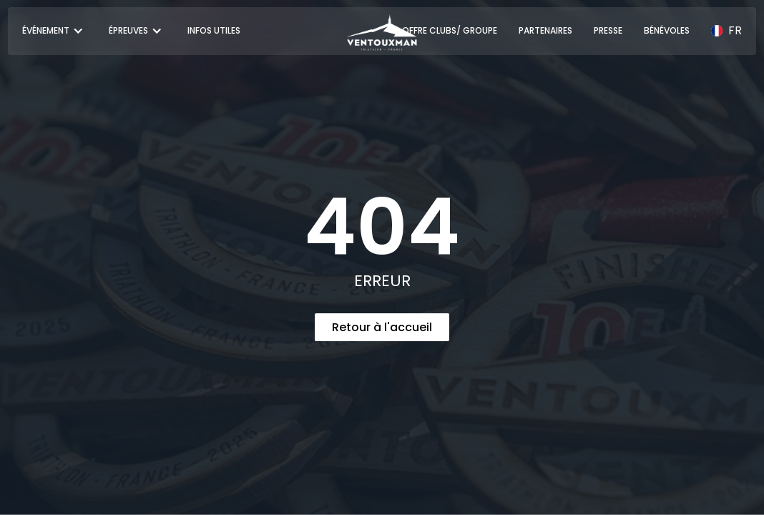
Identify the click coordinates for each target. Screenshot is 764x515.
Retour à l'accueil (382, 327)
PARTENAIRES (545, 30)
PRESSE (608, 30)
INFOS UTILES (213, 30)
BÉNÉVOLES (667, 30)
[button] (54, 31)
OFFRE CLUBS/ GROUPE (449, 30)
